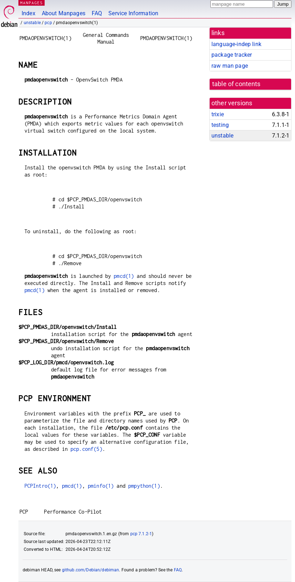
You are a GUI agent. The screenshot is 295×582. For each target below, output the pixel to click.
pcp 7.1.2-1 (141, 533)
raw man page (229, 65)
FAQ (97, 13)
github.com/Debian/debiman (90, 569)
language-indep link (236, 44)
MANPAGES (31, 2)
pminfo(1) (101, 486)
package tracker (231, 54)
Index (28, 13)
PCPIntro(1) (40, 486)
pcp (48, 22)
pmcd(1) (124, 276)
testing (220, 125)
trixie (217, 114)
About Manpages (63, 13)
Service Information (133, 13)
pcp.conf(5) (86, 449)
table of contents (236, 84)
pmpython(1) (144, 486)
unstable (32, 22)
